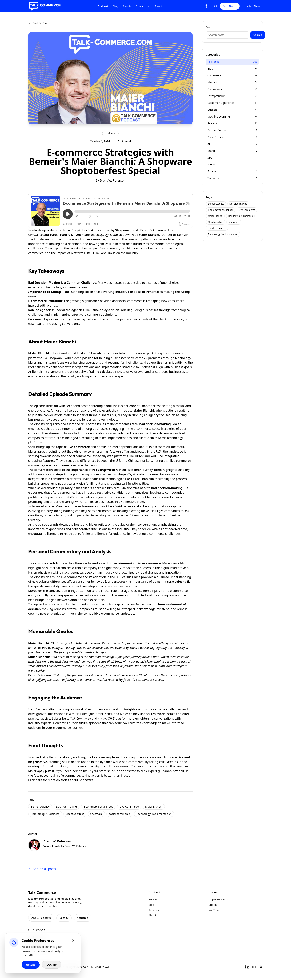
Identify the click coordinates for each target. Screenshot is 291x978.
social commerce (119, 814)
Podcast (103, 6)
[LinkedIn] (247, 967)
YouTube (82, 918)
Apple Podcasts (41, 918)
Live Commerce (129, 806)
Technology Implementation (154, 814)
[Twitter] (261, 967)
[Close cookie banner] (73, 940)
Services (143, 6)
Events (127, 6)
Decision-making (66, 806)
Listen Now (253, 6)
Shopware (86, 780)
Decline (52, 964)
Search (257, 35)
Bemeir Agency (40, 806)
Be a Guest (230, 6)
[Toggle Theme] (206, 6)
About (160, 6)
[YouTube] (215, 6)
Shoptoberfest (75, 814)
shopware (96, 814)
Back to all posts (42, 869)
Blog (115, 6)
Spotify (64, 918)
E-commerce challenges (98, 806)
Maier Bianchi (148, 235)
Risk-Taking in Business (45, 814)
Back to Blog (38, 23)
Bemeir (182, 235)
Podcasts (110, 133)
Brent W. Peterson (113, 180)
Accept (30, 964)
